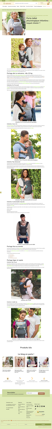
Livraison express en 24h (20, 381)
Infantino (15, 69)
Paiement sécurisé (8, 381)
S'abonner (42, 394)
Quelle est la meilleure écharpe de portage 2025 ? (31, 372)
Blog (4, 0)
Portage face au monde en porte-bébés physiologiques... (44, 372)
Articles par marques (33, 17)
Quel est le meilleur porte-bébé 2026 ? (7, 371)
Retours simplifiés (32, 381)
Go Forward (31, 78)
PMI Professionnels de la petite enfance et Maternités (30, 415)
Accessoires (20, 414)
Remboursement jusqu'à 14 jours (32, 382)
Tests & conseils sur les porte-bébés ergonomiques (34, 16)
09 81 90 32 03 (35, 0)
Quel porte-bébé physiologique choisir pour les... (19, 372)
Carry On (11, 257)
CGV (27, 412)
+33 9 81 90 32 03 (10, 410)
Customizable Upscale (25, 79)
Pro (11, 0)
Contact (7, 0)
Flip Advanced (11, 79)
